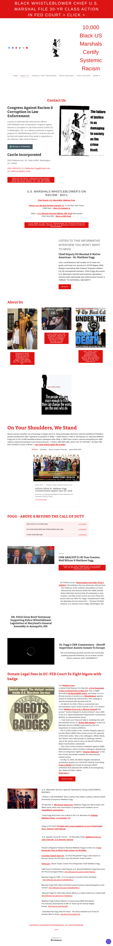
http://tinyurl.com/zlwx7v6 (70, 914)
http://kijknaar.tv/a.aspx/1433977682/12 (80, 872)
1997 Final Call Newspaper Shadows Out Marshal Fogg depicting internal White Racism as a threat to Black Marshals (91, 356)
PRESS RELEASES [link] (66, 75)
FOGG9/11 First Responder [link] (44, 75)
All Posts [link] (35, 449)
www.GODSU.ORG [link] (75, 449)
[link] (9, 48)
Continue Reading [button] (41, 500)
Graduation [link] (43, 449)
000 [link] (94, 27)
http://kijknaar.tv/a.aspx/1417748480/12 (57, 896)
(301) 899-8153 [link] (14, 168)
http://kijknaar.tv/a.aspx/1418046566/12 (58, 880)
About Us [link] (25, 75)
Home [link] (15, 75)
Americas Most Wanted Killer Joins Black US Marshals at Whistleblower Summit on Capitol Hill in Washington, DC (22, 358)
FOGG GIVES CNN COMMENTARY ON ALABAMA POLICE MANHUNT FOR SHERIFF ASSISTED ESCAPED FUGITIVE (82, 568)
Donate (64, 286)
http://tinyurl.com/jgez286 (58, 906)
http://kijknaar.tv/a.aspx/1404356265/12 (64, 888)
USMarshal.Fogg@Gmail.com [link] (37, 168)
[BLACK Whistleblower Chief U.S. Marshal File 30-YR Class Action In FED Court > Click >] (56, 9)
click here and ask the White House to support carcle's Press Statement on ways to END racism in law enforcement (56, 338)
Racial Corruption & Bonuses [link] (58, 449)
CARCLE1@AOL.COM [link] (20, 171)
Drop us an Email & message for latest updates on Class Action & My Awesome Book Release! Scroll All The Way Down (31, 180)
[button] (96, 76)
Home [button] (56, 929)
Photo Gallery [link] (84, 75)
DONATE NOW (67, 779)
